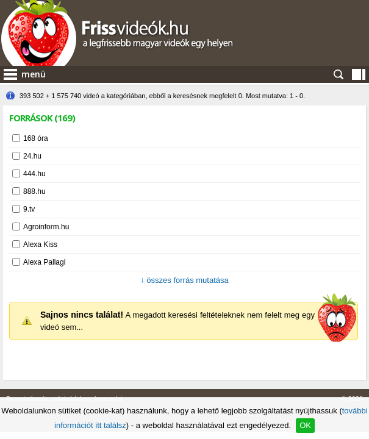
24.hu (32, 156)
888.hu (34, 191)
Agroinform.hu (46, 227)
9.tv (29, 209)
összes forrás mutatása (184, 280)
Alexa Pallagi (44, 262)
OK (305, 425)
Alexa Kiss (40, 244)
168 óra (35, 138)
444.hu (34, 174)
